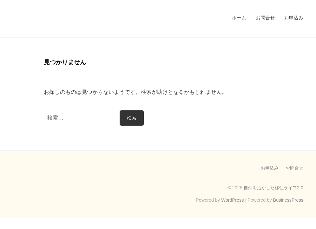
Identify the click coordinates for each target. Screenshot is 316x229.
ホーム (239, 17)
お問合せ (265, 17)
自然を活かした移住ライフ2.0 (273, 187)
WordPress (232, 200)
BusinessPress (288, 200)
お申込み (293, 17)
